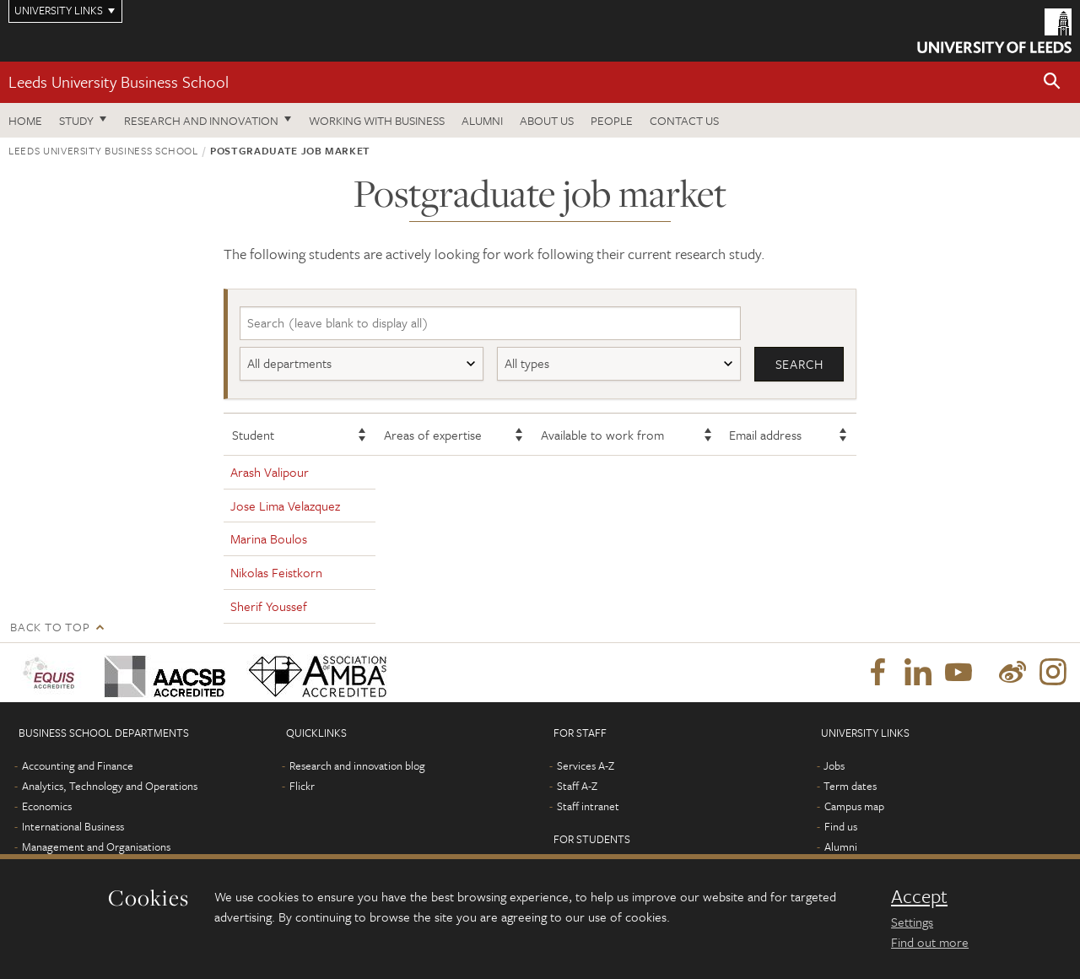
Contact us (684, 120)
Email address (765, 434)
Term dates (850, 785)
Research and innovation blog (357, 765)
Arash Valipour (269, 471)
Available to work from (602, 434)
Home (25, 120)
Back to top (49, 627)
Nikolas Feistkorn (276, 572)
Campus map (854, 806)
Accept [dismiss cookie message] (919, 896)
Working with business (377, 120)
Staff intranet (588, 806)
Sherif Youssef (268, 606)
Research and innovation (201, 120)
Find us (840, 826)
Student (253, 434)
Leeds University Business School (118, 81)
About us (547, 120)
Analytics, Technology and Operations (109, 785)
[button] (1052, 82)
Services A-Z (585, 765)
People (612, 120)
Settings (912, 921)
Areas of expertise (433, 434)
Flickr (302, 785)
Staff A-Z (577, 785)
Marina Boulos (268, 538)
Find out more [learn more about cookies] (930, 942)
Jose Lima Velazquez (285, 505)
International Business (73, 826)
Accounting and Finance (77, 765)
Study (76, 120)
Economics (47, 806)
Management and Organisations (96, 846)
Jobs (834, 765)
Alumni (482, 120)
